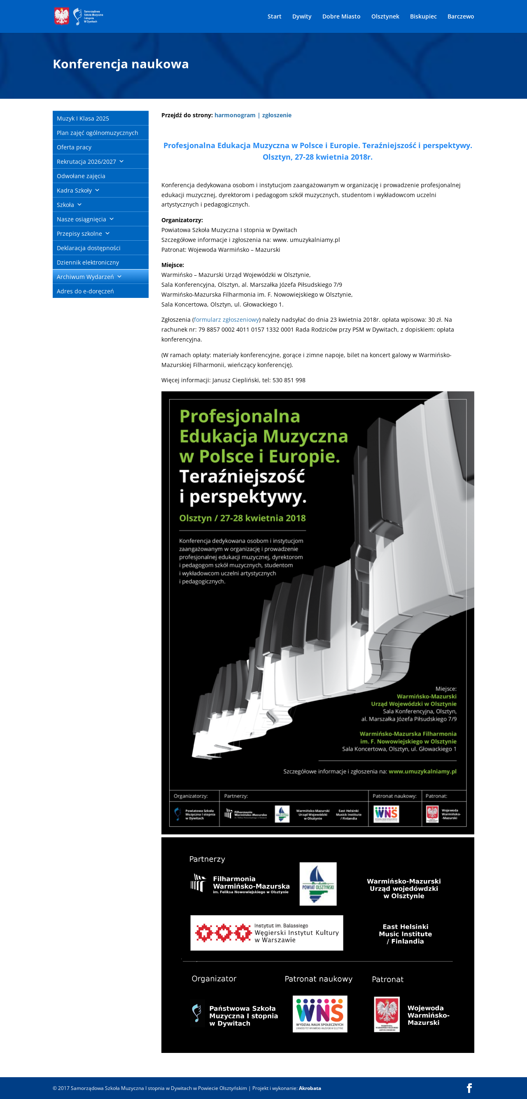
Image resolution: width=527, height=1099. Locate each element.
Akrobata (310, 1088)
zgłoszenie (276, 115)
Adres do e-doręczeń (85, 291)
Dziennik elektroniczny (88, 262)
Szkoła (65, 205)
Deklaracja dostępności (89, 248)
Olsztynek (385, 17)
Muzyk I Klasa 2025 (83, 118)
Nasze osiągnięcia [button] (81, 219)
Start (275, 17)
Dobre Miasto (341, 17)
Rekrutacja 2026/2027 (86, 161)
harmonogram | (238, 115)
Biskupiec (423, 17)
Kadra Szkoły (74, 190)
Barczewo (461, 17)
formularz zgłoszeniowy (226, 319)
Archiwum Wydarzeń (85, 277)
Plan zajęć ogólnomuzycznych (97, 133)
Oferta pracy (74, 147)
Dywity (302, 17)
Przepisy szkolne (79, 233)
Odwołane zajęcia (81, 176)
